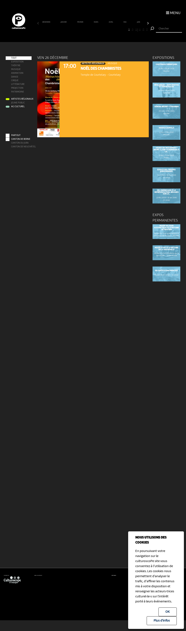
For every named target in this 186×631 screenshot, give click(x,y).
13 (82, 29)
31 (147, 29)
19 (103, 29)
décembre (46, 22)
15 (89, 29)
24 (122, 29)
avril (111, 22)
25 (125, 29)
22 (114, 29)
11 (75, 29)
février (80, 22)
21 (111, 29)
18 (100, 29)
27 (132, 29)
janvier (64, 22)
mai (125, 22)
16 (93, 29)
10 (71, 29)
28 (136, 29)
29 (139, 29)
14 (86, 29)
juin (139, 22)
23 (118, 29)
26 (129, 29)
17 (96, 29)
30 (143, 29)
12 (78, 29)
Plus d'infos (162, 620)
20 (107, 29)
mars (96, 22)
